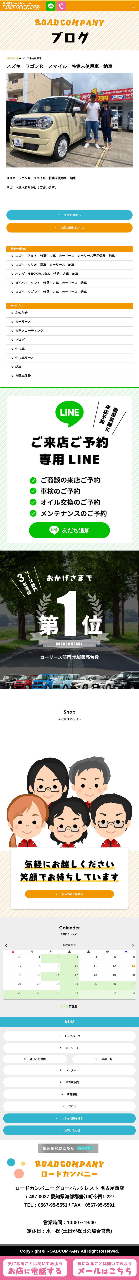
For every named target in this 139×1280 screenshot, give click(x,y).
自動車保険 (23, 375)
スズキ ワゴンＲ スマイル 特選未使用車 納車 (59, 66)
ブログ (25, 58)
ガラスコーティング (29, 330)
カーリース (23, 321)
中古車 (32, 58)
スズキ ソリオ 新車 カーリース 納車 (44, 264)
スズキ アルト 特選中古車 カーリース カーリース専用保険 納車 (65, 255)
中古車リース (24, 357)
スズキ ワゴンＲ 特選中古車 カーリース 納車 (51, 291)
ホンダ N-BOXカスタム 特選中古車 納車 (46, 273)
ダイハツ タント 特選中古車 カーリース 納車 (51, 282)
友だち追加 (69, 530)
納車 (39, 58)
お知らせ (21, 312)
